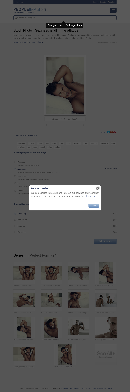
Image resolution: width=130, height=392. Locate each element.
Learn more (92, 196)
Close (93, 205)
